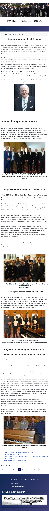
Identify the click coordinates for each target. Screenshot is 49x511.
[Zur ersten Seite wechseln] (2, 469)
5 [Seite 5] (19, 469)
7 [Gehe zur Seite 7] (25, 469)
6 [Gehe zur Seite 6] (22, 469)
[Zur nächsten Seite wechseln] (37, 469)
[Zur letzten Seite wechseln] (39, 469)
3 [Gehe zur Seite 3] (13, 469)
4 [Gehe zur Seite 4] (16, 469)
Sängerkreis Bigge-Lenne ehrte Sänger (15, 460)
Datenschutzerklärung (17, 487)
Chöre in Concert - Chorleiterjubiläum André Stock (18, 452)
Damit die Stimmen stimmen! (12, 454)
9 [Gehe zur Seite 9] (30, 469)
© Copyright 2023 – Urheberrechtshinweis (24, 479)
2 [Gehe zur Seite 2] (10, 469)
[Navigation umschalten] (2, 29)
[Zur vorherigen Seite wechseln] (5, 469)
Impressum (14, 483)
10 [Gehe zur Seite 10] (34, 469)
